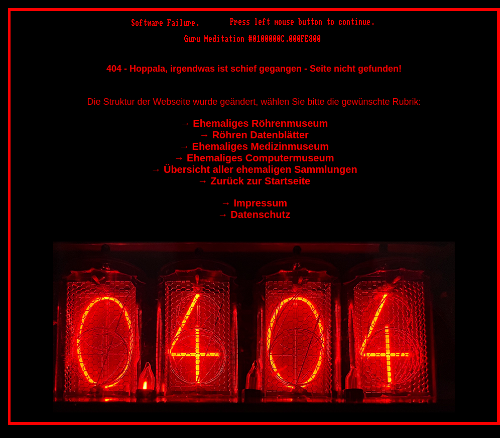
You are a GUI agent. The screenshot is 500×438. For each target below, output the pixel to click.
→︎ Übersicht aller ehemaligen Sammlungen (254, 169)
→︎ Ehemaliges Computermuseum (254, 157)
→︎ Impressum (254, 202)
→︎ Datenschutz (254, 214)
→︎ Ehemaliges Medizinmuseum (254, 146)
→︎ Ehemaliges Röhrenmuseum (254, 123)
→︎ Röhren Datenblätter (254, 134)
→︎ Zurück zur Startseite (254, 180)
